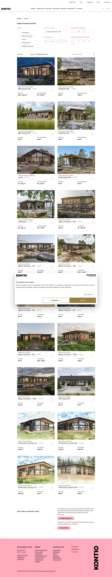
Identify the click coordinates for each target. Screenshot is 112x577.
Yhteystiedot (38, 554)
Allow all (83, 300)
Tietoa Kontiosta (39, 558)
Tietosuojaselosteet (44, 571)
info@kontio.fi (20, 557)
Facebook (74, 546)
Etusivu (19, 18)
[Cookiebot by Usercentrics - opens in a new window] (88, 275)
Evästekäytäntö (52, 571)
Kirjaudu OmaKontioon (41, 550)
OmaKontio (90, 2)
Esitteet (55, 554)
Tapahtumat (56, 556)
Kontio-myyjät (39, 552)
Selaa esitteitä (64, 528)
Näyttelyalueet (57, 558)
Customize (55, 300)
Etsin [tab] (19, 28)
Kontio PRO (72, 2)
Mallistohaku (56, 552)
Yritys (81, 2)
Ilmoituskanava (39, 559)
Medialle (37, 561)
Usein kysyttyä (57, 559)
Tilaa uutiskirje (57, 550)
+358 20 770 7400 (22, 555)
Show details (88, 294)
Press (98, 2)
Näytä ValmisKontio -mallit (54, 31)
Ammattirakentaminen (41, 556)
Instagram (75, 549)
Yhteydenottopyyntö (66, 518)
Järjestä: (32, 54)
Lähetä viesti (20, 559)
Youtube (74, 552)
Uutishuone (107, 2)
